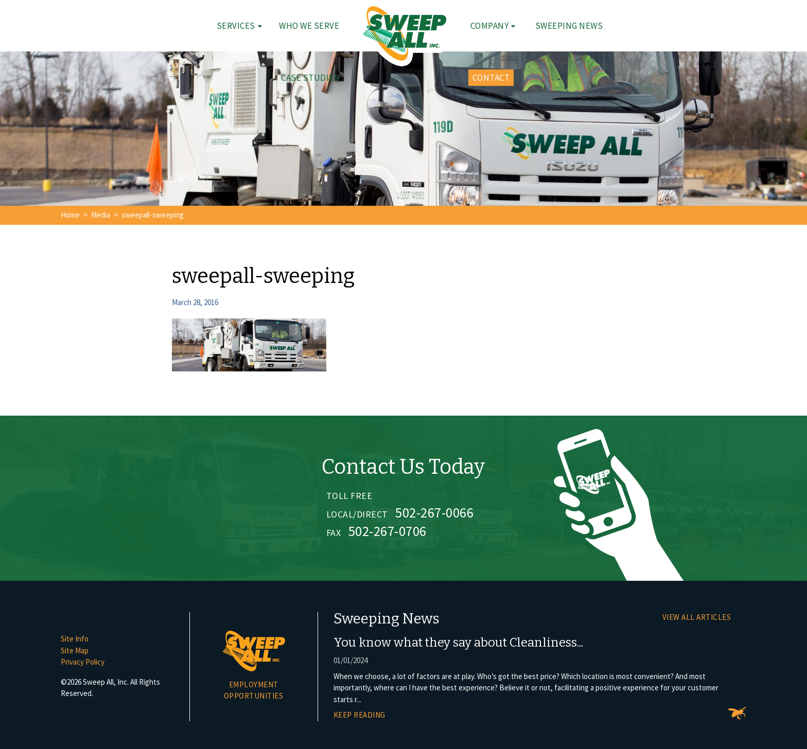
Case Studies (310, 77)
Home (70, 215)
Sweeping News (569, 25)
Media (100, 215)
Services (236, 25)
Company (489, 25)
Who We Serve (309, 25)
